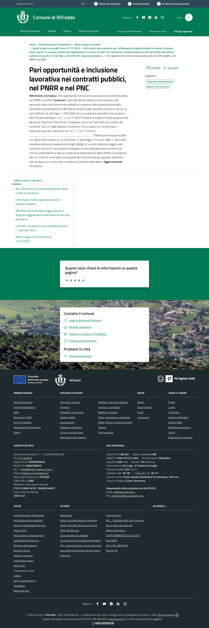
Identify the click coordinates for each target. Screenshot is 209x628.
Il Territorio (173, 412)
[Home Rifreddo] (45, 17)
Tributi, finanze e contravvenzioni (115, 422)
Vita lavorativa (105, 432)
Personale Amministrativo (27, 427)
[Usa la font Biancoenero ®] (107, 4)
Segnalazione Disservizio (26, 540)
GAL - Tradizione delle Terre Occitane (125, 520)
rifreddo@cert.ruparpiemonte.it (36, 469)
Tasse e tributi (144, 407)
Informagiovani (113, 515)
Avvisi (140, 412)
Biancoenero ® (116, 619)
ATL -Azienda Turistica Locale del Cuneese (82, 545)
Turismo (102, 427)
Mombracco (66, 515)
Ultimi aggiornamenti (24, 581)
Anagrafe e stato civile (71, 412)
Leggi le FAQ (20, 530)
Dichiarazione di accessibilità (28, 520)
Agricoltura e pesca (70, 402)
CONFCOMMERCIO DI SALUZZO (123, 535)
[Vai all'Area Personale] (173, 4)
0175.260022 (25, 458)
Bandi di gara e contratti (88, 44)
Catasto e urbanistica (71, 427)
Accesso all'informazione (129, 31)
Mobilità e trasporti (108, 412)
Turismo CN (111, 550)
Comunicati (143, 417)
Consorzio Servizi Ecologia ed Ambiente (80, 540)
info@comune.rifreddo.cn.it (34, 473)
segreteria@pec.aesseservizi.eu (127, 496)
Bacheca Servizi (22, 550)
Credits (17, 576)
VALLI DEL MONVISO (117, 545)
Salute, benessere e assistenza (114, 417)
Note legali (19, 566)
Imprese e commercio (109, 407)
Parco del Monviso (69, 530)
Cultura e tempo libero (71, 432)
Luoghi (171, 407)
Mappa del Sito (21, 591)
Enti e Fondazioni (22, 422)
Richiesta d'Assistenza (25, 545)
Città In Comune (165, 615)
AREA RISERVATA (102, 623)
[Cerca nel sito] (189, 17)
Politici (17, 432)
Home (32, 44)
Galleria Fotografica (178, 417)
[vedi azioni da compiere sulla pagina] (170, 67)
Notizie (140, 402)
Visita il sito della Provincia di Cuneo (78, 525)
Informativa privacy (24, 560)
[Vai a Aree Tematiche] (138, 4)
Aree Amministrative (24, 407)
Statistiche (19, 586)
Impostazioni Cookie (24, 571)
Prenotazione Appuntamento (29, 535)
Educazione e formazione (73, 437)
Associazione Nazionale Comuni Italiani (80, 550)
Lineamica (65, 555)
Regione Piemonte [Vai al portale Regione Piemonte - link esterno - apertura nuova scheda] (24, 3)
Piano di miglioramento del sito (30, 525)
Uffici (16, 412)
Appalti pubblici (68, 417)
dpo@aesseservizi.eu (124, 492)
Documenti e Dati (23, 417)
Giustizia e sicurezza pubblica (113, 402)
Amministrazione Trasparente (55, 44)
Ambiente (65, 407)
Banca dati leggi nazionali (119, 525)
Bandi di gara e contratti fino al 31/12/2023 (56, 48)
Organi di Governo (23, 402)
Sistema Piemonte (115, 530)
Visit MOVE (111, 540)
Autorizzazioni (67, 422)
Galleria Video (175, 422)
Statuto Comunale (23, 555)
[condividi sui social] (153, 67)
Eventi (171, 402)
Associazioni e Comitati (180, 437)
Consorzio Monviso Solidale (74, 535)
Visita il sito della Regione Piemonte (78, 520)
